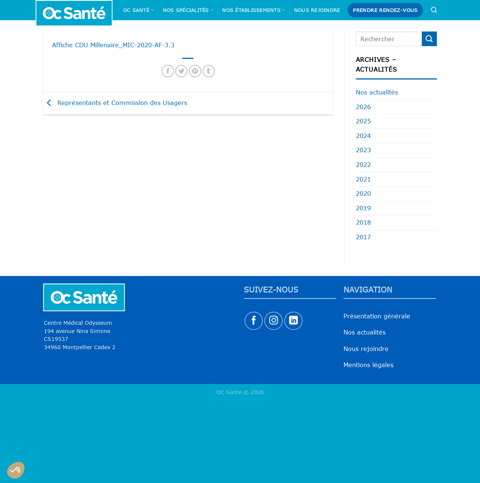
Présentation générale (377, 316)
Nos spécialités (188, 10)
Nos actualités (377, 92)
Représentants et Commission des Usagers (115, 102)
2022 (363, 164)
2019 (363, 208)
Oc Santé (138, 10)
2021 (363, 179)
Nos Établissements (253, 10)
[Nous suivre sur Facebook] (253, 321)
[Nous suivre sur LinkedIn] (293, 321)
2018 (363, 222)
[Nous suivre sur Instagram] (273, 321)
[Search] (434, 10)
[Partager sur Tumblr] (208, 71)
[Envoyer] (429, 39)
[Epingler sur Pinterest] (195, 71)
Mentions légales (368, 365)
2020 (363, 193)
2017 (363, 237)
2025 (363, 121)
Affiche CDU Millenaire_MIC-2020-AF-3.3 (113, 45)
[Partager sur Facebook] (168, 71)
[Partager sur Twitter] (181, 71)
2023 (363, 150)
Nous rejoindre (317, 10)
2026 (363, 107)
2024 (363, 135)
